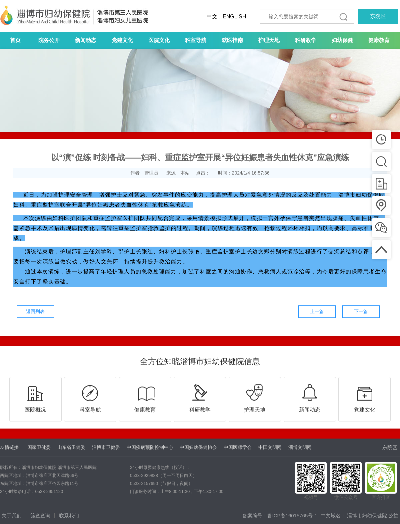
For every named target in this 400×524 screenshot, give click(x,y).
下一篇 (361, 311)
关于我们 (12, 515)
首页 (15, 40)
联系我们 (69, 515)
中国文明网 (270, 447)
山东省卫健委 (71, 447)
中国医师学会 (238, 447)
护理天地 (269, 40)
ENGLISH (234, 16)
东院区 (378, 16)
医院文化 (159, 40)
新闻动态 (85, 40)
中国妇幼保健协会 (198, 447)
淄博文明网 (300, 447)
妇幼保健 (342, 40)
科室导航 (195, 40)
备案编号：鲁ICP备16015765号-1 (279, 515)
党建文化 (122, 40)
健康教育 (379, 40)
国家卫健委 (39, 447)
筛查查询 (40, 515)
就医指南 (232, 40)
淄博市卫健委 (106, 447)
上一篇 (317, 311)
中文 (212, 16)
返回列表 (35, 311)
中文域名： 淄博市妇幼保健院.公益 (359, 515)
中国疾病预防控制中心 (150, 447)
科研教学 (305, 40)
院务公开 (49, 40)
